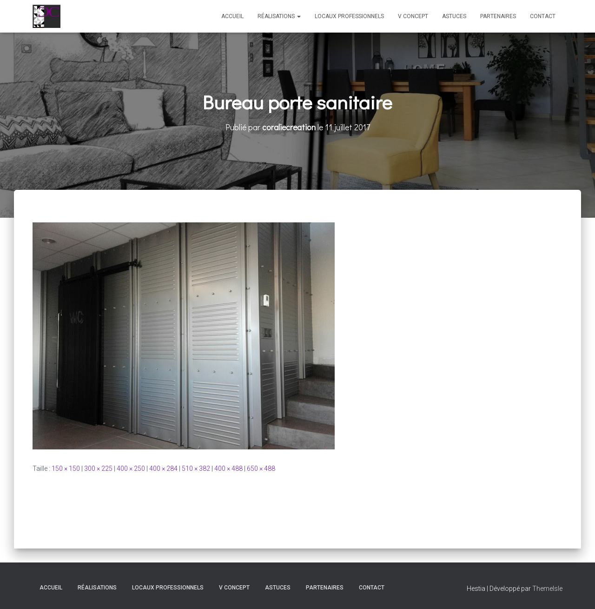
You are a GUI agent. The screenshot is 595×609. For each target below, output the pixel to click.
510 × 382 (196, 468)
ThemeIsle (547, 588)
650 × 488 (261, 468)
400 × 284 (163, 468)
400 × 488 (228, 468)
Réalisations (279, 16)
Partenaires (498, 16)
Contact (542, 16)
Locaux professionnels (349, 16)
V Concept (413, 16)
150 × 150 (66, 468)
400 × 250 (131, 468)
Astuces (454, 16)
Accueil (232, 16)
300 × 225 (98, 468)
